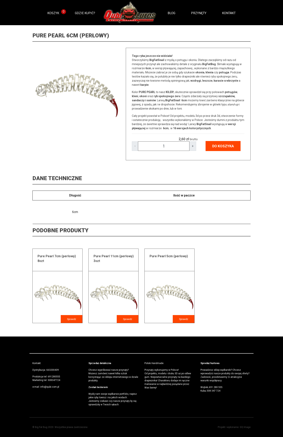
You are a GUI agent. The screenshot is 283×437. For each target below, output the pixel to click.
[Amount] (163, 146)
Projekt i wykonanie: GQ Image (234, 427)
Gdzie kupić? (85, 13)
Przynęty (198, 13)
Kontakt (229, 13)
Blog (171, 13)
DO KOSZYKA (223, 146)
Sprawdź (71, 319)
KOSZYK (53, 13)
